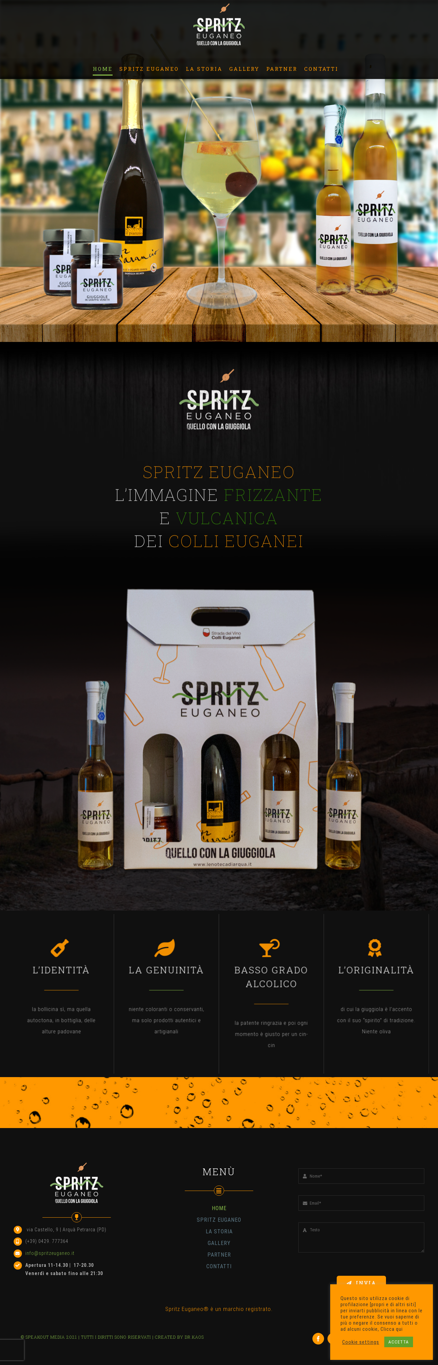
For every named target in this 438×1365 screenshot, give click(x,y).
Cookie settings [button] (360, 1342)
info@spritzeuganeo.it (50, 1253)
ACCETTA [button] (398, 1341)
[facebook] (318, 1338)
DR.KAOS (194, 1337)
